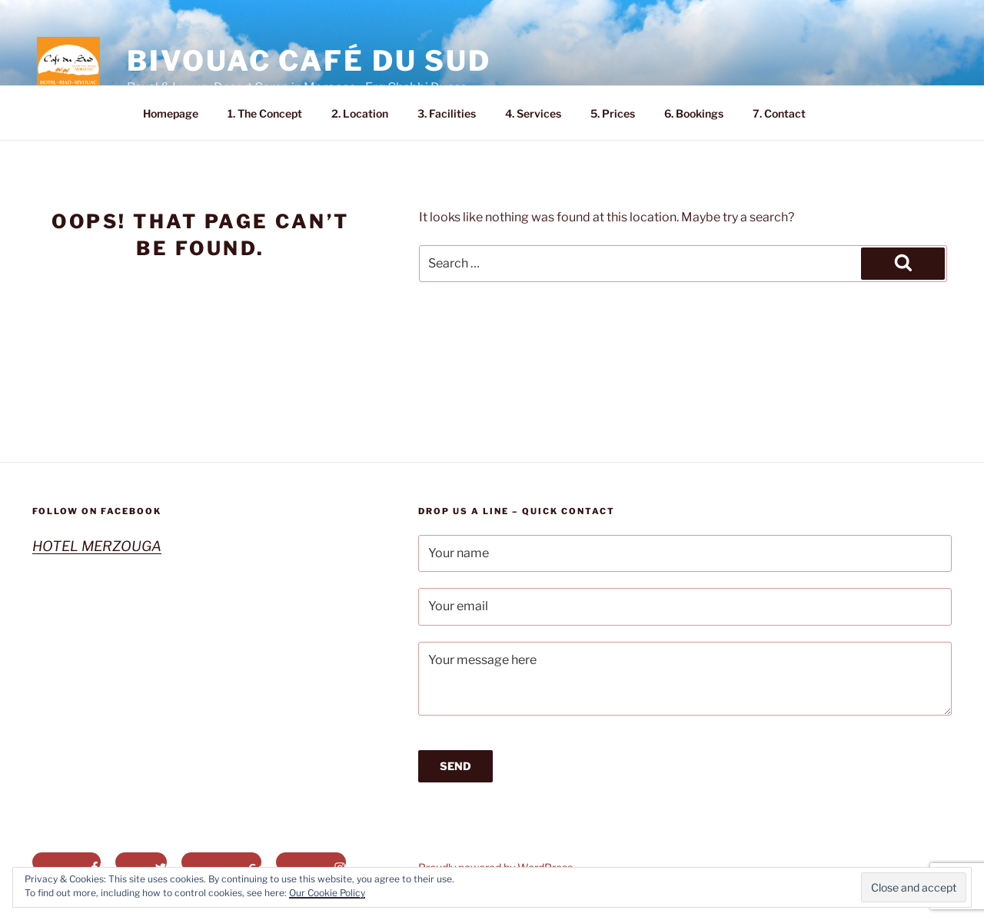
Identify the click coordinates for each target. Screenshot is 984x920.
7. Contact (779, 113)
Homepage (170, 113)
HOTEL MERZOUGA (96, 546)
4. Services (533, 113)
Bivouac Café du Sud (309, 61)
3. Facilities (446, 113)
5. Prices (612, 113)
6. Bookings (693, 113)
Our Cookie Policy (327, 892)
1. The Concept (265, 113)
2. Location (359, 113)
